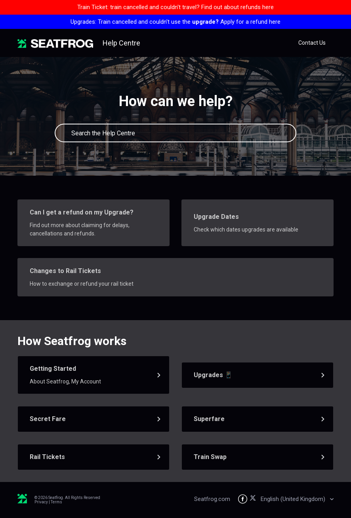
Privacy (41, 502)
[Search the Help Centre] (175, 133)
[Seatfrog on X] (254, 499)
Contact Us (312, 43)
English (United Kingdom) (294, 499)
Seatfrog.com (212, 499)
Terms (56, 502)
